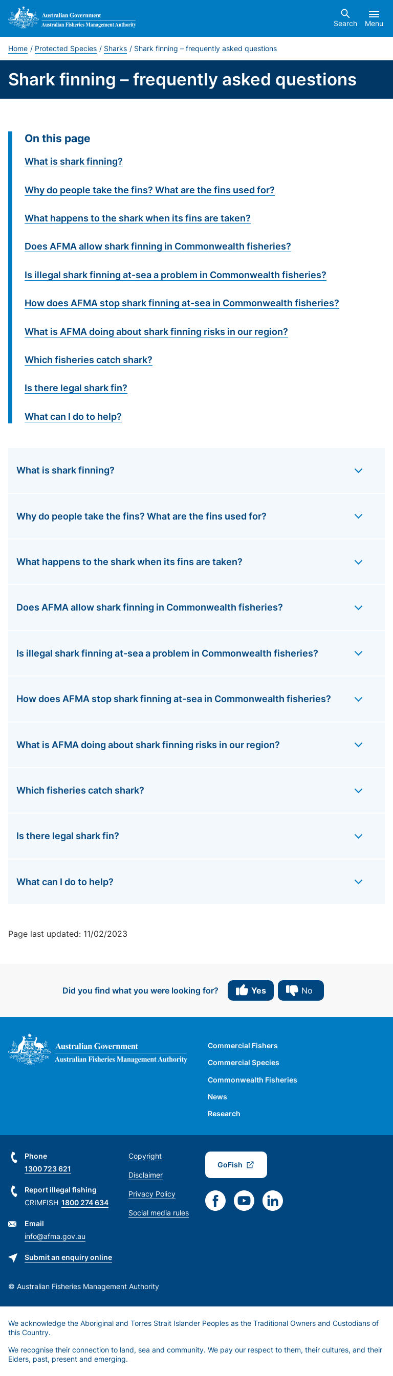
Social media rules (158, 1212)
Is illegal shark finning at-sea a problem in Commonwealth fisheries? (175, 274)
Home (18, 48)
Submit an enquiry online (68, 1257)
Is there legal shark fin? (76, 387)
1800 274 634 (84, 1202)
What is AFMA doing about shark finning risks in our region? (156, 331)
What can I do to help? (73, 416)
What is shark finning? (74, 161)
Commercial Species (243, 1062)
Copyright (145, 1156)
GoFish (230, 1164)
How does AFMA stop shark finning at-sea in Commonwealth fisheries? (182, 303)
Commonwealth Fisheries (252, 1079)
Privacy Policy (152, 1193)
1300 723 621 (48, 1168)
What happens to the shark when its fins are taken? (138, 218)
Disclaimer (145, 1174)
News (217, 1096)
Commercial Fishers (243, 1045)
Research (224, 1113)
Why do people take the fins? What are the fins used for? (150, 190)
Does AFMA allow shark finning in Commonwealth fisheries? (158, 246)
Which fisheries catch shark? (88, 359)
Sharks (115, 48)
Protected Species (66, 48)
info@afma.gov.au (55, 1236)
